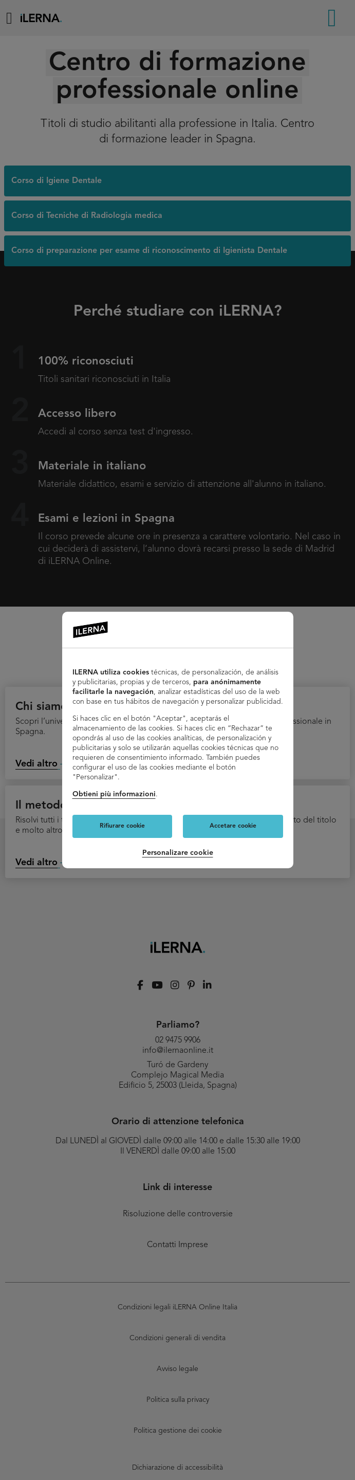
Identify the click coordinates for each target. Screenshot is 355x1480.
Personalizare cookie (177, 852)
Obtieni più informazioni (114, 794)
